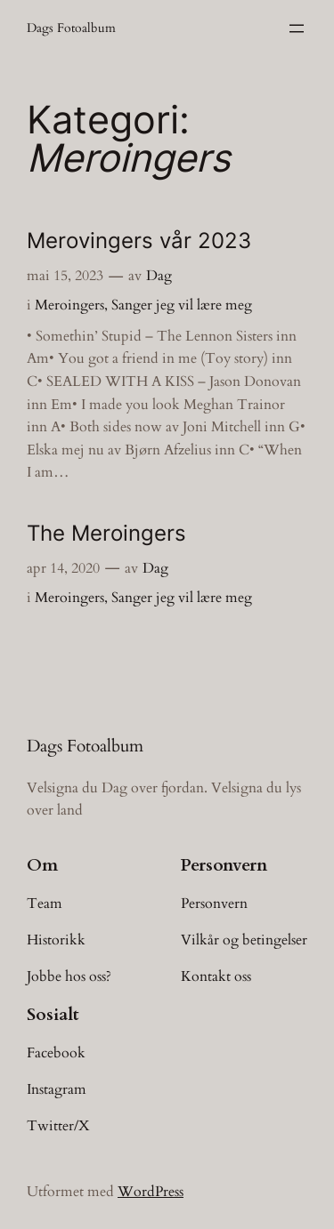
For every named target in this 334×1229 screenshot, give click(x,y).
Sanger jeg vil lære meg (181, 305)
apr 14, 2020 (63, 568)
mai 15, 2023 (65, 275)
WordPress (150, 1191)
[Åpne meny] (296, 28)
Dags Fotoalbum (71, 28)
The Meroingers (106, 533)
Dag (159, 275)
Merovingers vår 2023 (139, 240)
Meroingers (69, 305)
